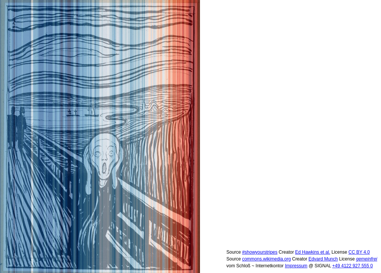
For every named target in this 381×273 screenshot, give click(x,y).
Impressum (296, 265)
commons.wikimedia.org (266, 259)
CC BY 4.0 (359, 252)
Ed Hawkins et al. (312, 252)
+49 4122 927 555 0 (352, 265)
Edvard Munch (323, 259)
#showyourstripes (259, 252)
